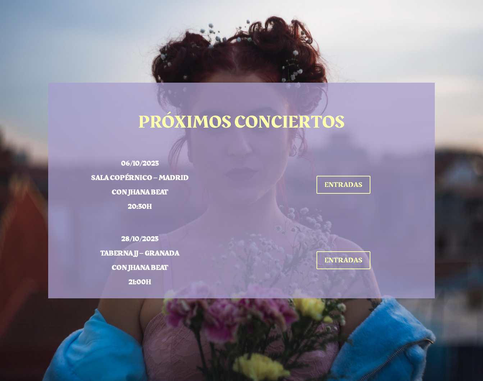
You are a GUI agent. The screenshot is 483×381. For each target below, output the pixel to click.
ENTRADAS (343, 184)
